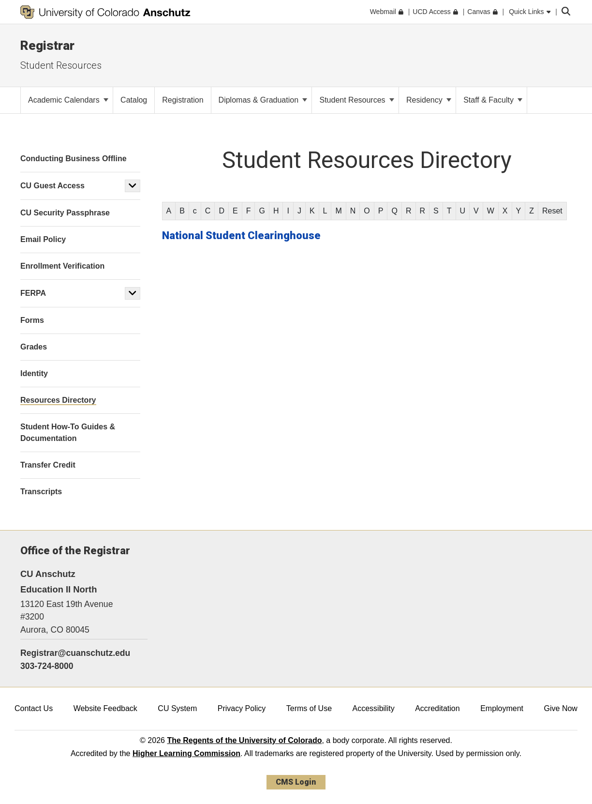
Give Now (560, 708)
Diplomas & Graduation (263, 100)
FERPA (33, 293)
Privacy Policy (242, 708)
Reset (552, 211)
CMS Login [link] (296, 782)
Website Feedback (105, 708)
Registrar (47, 45)
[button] (132, 186)
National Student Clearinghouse (241, 235)
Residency (428, 100)
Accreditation (437, 708)
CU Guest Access (52, 186)
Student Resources (61, 65)
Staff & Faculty (492, 100)
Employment (501, 708)
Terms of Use (309, 708)
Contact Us (34, 708)
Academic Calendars (68, 100)
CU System (177, 708)
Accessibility (374, 708)
